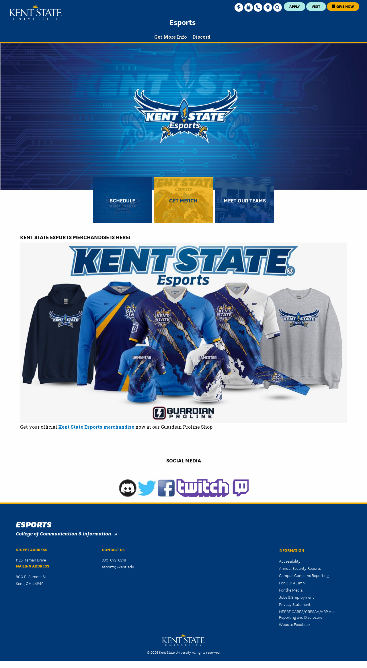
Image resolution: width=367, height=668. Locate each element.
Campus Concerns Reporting (304, 575)
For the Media (290, 590)
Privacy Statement (295, 604)
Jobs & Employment (296, 597)
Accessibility (289, 561)
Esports (182, 22)
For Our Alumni (292, 583)
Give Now (343, 6)
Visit (316, 6)
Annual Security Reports (300, 568)
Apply (294, 6)
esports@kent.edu (118, 566)
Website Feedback (295, 624)
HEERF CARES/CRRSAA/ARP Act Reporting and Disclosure (307, 614)
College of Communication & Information (63, 533)
